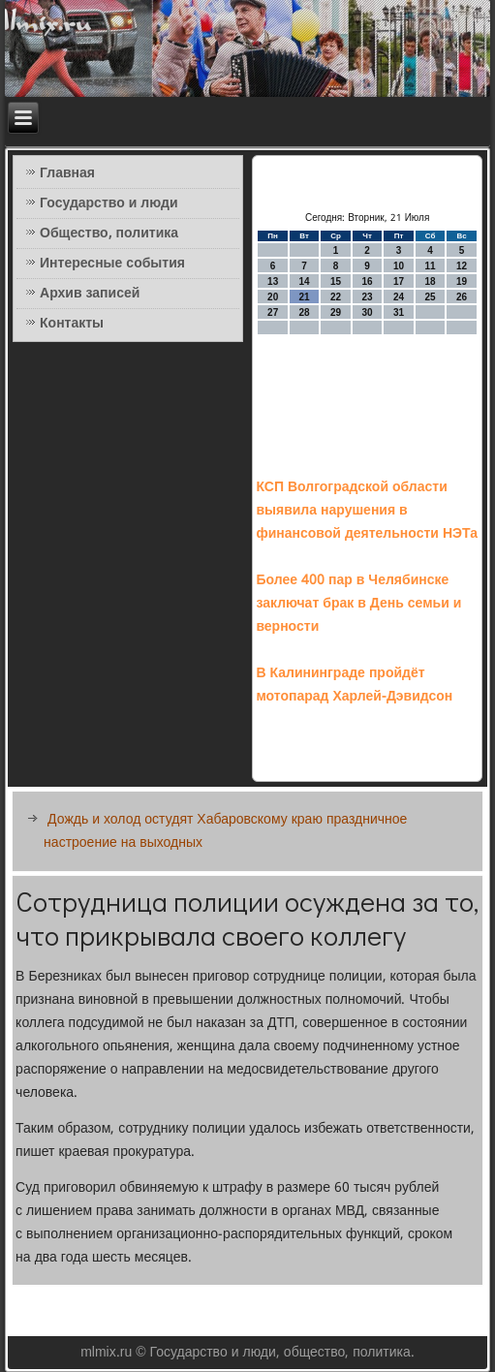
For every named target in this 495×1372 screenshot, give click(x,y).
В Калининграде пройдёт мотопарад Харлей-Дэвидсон (354, 685)
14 (304, 281)
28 (304, 312)
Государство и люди (108, 203)
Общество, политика (109, 233)
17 (398, 281)
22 (335, 297)
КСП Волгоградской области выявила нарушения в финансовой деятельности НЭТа (367, 511)
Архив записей (89, 293)
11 (430, 266)
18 (430, 281)
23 (367, 297)
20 (272, 297)
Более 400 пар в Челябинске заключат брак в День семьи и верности (358, 604)
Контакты (72, 323)
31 (398, 312)
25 (430, 297)
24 (398, 297)
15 (335, 281)
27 (272, 312)
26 (461, 297)
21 (304, 297)
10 (398, 266)
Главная (67, 173)
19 (461, 281)
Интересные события (112, 263)
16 (367, 281)
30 (367, 312)
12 (461, 266)
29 (335, 312)
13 (272, 281)
